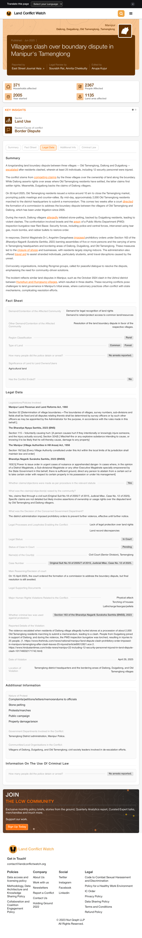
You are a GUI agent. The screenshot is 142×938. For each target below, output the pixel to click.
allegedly (52, 217)
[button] (131, 13)
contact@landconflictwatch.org (26, 864)
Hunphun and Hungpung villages (36, 282)
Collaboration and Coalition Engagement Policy (18, 907)
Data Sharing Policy (97, 902)
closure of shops (27, 250)
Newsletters (40, 888)
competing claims (45, 177)
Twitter (63, 877)
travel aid (20, 254)
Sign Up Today (17, 827)
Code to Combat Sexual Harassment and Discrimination (108, 879)
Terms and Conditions (98, 907)
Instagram (65, 882)
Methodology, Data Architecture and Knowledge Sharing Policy (19, 891)
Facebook (65, 888)
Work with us (41, 882)
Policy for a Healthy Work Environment (109, 886)
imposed (79, 238)
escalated (12, 170)
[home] (61, 13)
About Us (38, 877)
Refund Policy (93, 912)
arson (77, 222)
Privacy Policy (93, 896)
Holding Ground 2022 (43, 905)
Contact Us (40, 898)
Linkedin (64, 893)
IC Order (90, 891)
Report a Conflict (43, 893)
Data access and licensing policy (17, 879)
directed (128, 202)
